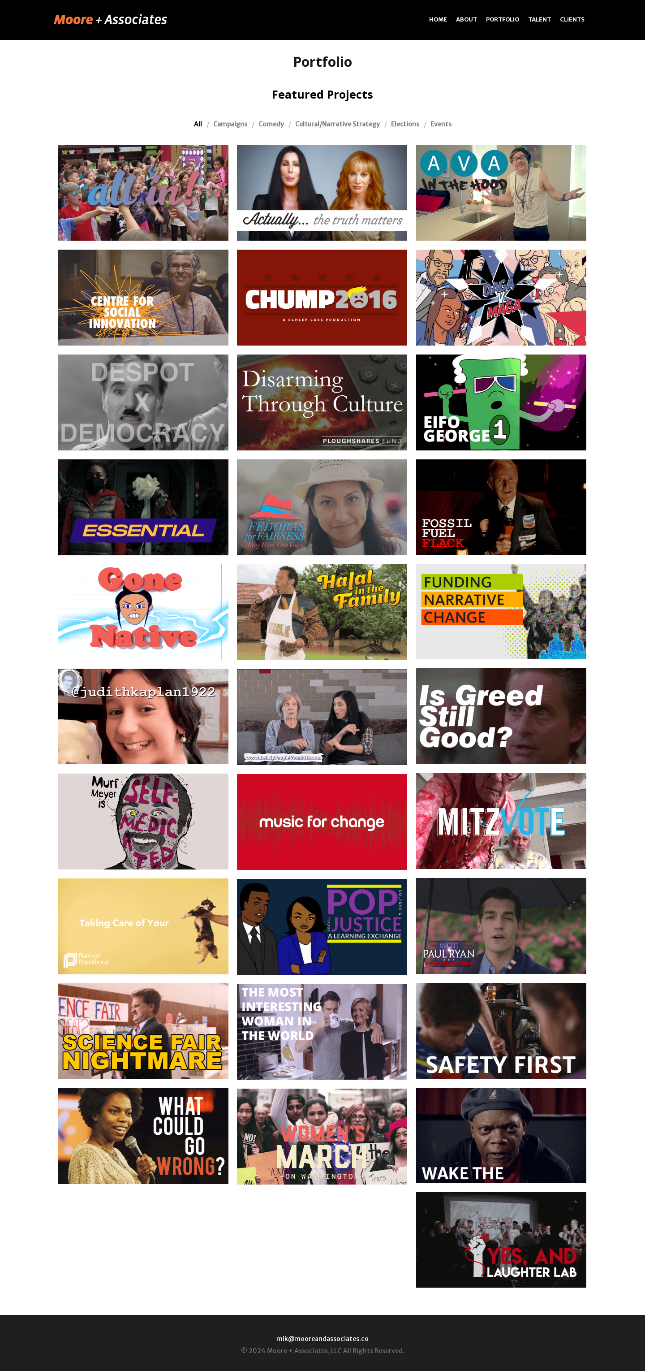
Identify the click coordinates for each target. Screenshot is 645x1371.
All (198, 124)
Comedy (271, 124)
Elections (405, 124)
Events (441, 124)
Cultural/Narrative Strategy (337, 124)
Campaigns (230, 124)
